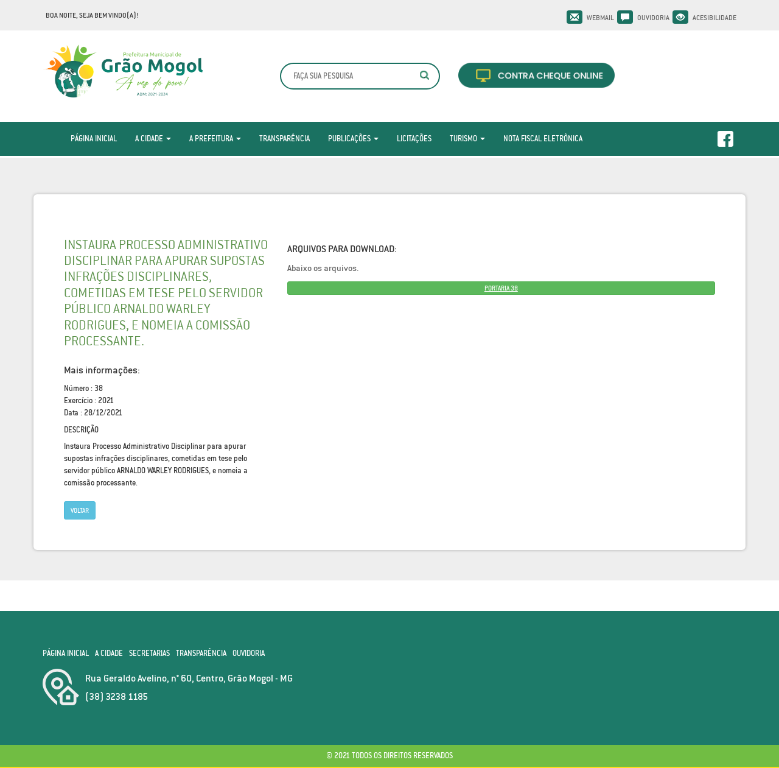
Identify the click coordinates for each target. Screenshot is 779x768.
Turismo (467, 138)
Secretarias (149, 653)
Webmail (600, 17)
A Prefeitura (215, 138)
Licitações (414, 138)
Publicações (353, 138)
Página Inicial (94, 138)
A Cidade (153, 138)
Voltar (80, 510)
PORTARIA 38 (501, 288)
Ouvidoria (653, 17)
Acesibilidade (714, 17)
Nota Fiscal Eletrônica (542, 138)
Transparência (284, 138)
